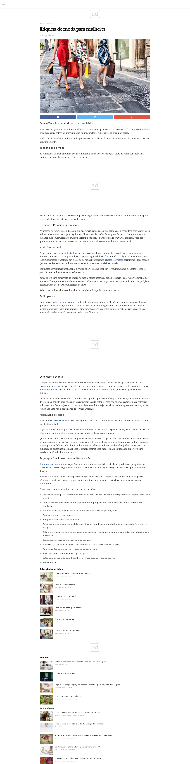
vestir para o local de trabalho (60, 253)
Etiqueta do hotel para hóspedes (69, 608)
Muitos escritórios (114, 260)
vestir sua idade (61, 420)
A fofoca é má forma (64, 619)
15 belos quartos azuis (65, 673)
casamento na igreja (50, 386)
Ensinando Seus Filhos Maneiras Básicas (73, 573)
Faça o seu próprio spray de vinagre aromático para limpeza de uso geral (88, 685)
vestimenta (133, 253)
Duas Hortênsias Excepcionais (68, 696)
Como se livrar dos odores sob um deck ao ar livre (77, 712)
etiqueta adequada (75, 219)
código (120, 253)
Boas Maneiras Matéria (65, 585)
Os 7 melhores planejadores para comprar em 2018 (78, 747)
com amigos (64, 302)
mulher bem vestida (52, 464)
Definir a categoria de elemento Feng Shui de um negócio (80, 662)
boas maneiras (59, 215)
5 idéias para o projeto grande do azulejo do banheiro (79, 724)
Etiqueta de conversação (66, 596)
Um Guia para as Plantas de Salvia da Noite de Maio (78, 758)
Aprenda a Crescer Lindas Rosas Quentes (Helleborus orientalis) (83, 735)
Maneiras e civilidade (47, 24)
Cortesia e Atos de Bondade (67, 631)
